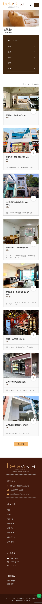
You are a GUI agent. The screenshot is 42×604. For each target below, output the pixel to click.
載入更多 (21, 444)
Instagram (13, 562)
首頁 (4, 32)
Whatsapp (13, 565)
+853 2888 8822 (16, 490)
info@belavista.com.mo (19, 494)
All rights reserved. (23, 600)
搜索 (21, 40)
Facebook (12, 558)
